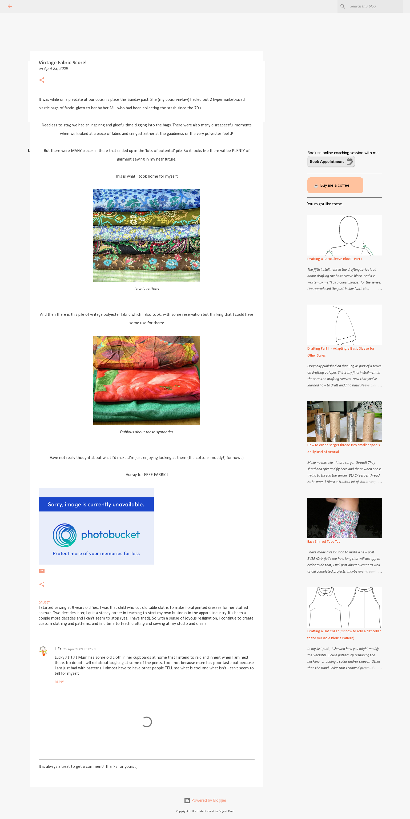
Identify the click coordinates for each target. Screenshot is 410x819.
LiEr (58, 649)
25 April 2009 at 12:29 (79, 649)
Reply (59, 682)
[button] (42, 81)
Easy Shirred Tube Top (323, 542)
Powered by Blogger (205, 800)
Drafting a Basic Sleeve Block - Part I (334, 259)
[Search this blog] (375, 6)
